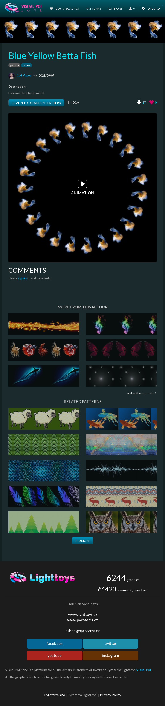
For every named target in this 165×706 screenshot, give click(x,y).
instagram (110, 655)
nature (27, 65)
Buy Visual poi (64, 8)
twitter (110, 643)
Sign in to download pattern (36, 103)
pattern (14, 65)
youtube (54, 655)
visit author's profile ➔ (142, 393)
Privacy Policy (110, 695)
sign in (22, 278)
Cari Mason (24, 75)
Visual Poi (143, 670)
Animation (82, 187)
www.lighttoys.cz (82, 614)
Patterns (93, 8)
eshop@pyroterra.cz (82, 630)
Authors (115, 8)
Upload (151, 8)
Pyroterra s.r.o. (55, 695)
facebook (55, 643)
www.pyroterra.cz (82, 620)
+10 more (82, 540)
